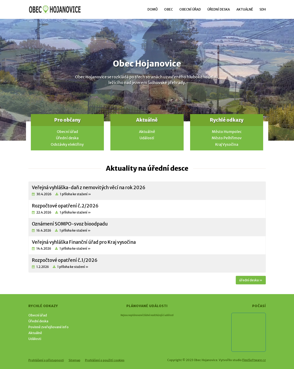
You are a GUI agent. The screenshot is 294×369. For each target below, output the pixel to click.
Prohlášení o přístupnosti (46, 360)
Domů (153, 9)
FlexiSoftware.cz (254, 360)
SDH (263, 9)
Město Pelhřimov (227, 138)
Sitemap (74, 360)
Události (147, 138)
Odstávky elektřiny (67, 144)
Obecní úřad (190, 9)
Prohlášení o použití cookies (104, 360)
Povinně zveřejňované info (48, 327)
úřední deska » (250, 280)
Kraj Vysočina (226, 144)
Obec (168, 9)
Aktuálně (244, 9)
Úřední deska (218, 9)
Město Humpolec (227, 131)
